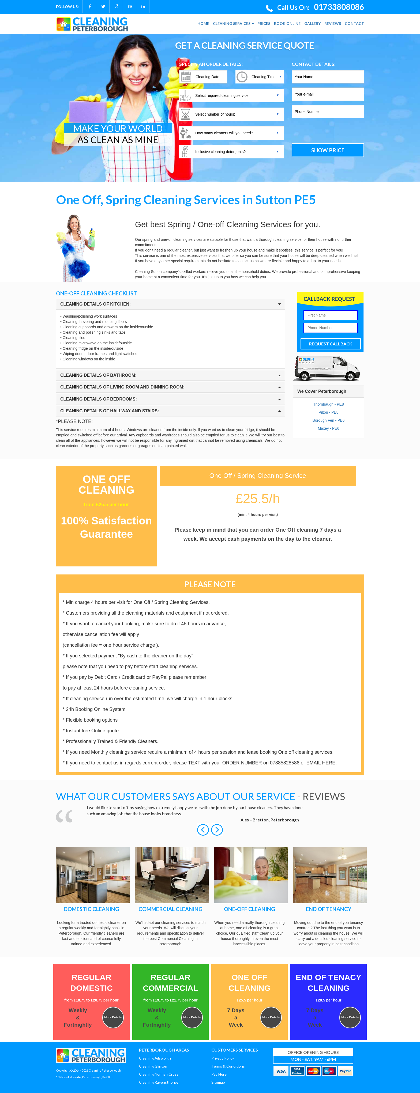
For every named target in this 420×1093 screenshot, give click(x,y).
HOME (203, 23)
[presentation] (328, 131)
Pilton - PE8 (329, 412)
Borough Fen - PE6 (329, 420)
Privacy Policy (222, 1058)
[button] (204, 829)
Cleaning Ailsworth (155, 1058)
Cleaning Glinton (153, 1066)
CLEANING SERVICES (233, 23)
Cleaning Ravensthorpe (158, 1082)
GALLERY (312, 23)
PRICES (263, 23)
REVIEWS (332, 23)
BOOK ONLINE (287, 23)
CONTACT (354, 23)
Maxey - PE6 (328, 428)
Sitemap (218, 1082)
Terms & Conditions (228, 1066)
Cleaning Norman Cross (158, 1074)
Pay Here (219, 1074)
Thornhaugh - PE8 (328, 404)
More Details (113, 1017)
